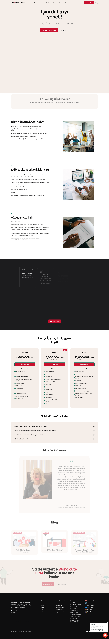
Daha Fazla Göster (55, 321)
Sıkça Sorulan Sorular (61, 612)
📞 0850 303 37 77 (16, 612)
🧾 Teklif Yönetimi (89, 603)
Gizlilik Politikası (60, 603)
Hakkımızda (44, 600)
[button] (79, 1)
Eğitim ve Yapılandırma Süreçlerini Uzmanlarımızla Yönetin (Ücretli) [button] (35, 430)
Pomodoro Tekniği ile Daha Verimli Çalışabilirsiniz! (75, 608)
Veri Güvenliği (59, 605)
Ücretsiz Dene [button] (25, 364)
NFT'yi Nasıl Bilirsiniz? (75, 604)
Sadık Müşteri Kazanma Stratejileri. (76, 601)
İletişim (42, 612)
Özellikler (43, 603)
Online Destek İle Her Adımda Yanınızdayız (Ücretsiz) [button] (30, 426)
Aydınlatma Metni (60, 607)
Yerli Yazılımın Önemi (75, 616)
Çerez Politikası (59, 609)
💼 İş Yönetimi (88, 609)
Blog (42, 609)
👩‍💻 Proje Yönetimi (89, 612)
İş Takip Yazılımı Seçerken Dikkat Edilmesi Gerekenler (75, 620)
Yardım (42, 607)
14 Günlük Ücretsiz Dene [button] (49, 30)
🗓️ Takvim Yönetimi (90, 600)
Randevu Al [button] (64, 30)
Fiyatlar (42, 605)
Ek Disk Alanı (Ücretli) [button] (21, 439)
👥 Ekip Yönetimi (89, 607)
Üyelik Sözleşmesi (60, 600)
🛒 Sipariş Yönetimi (90, 605)
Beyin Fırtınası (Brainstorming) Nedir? (76, 613)
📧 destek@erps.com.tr (17, 610)
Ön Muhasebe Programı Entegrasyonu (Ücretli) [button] (29, 435)
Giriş (96, 1)
